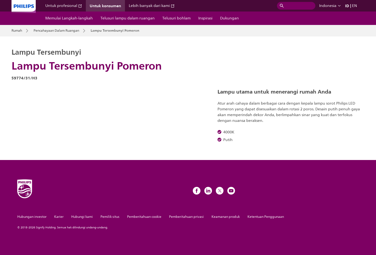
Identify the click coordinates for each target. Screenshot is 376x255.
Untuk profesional (63, 6)
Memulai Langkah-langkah (69, 18)
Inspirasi (205, 18)
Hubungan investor (32, 216)
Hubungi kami (82, 216)
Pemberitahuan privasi (186, 216)
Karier (59, 216)
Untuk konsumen (105, 6)
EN (354, 6)
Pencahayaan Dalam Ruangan (56, 31)
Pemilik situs (109, 216)
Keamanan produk (226, 216)
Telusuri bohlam (176, 18)
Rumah (17, 31)
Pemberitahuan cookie (144, 216)
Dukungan (229, 18)
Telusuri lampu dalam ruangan (127, 18)
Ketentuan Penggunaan (265, 216)
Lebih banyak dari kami (152, 6)
